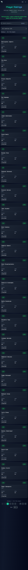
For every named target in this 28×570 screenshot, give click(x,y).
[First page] (3, 504)
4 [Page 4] (15, 503)
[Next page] (23, 504)
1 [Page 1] (7, 503)
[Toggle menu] (26, 2)
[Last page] (25, 504)
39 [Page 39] (20, 503)
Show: (11, 507)
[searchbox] (14, 23)
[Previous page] (5, 504)
